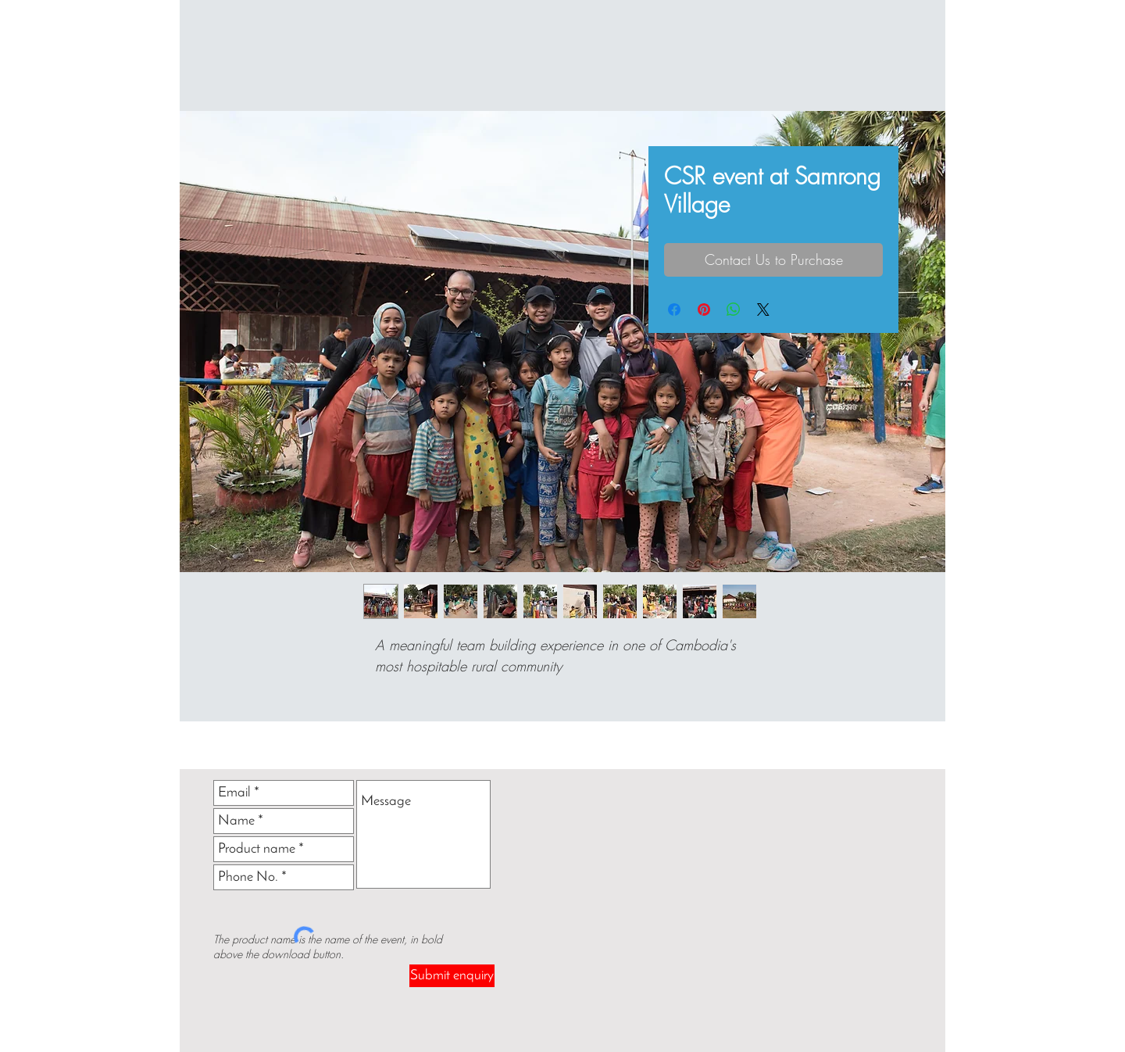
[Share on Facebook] (674, 309)
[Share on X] (763, 309)
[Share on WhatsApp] (733, 309)
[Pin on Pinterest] (704, 309)
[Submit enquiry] (452, 975)
